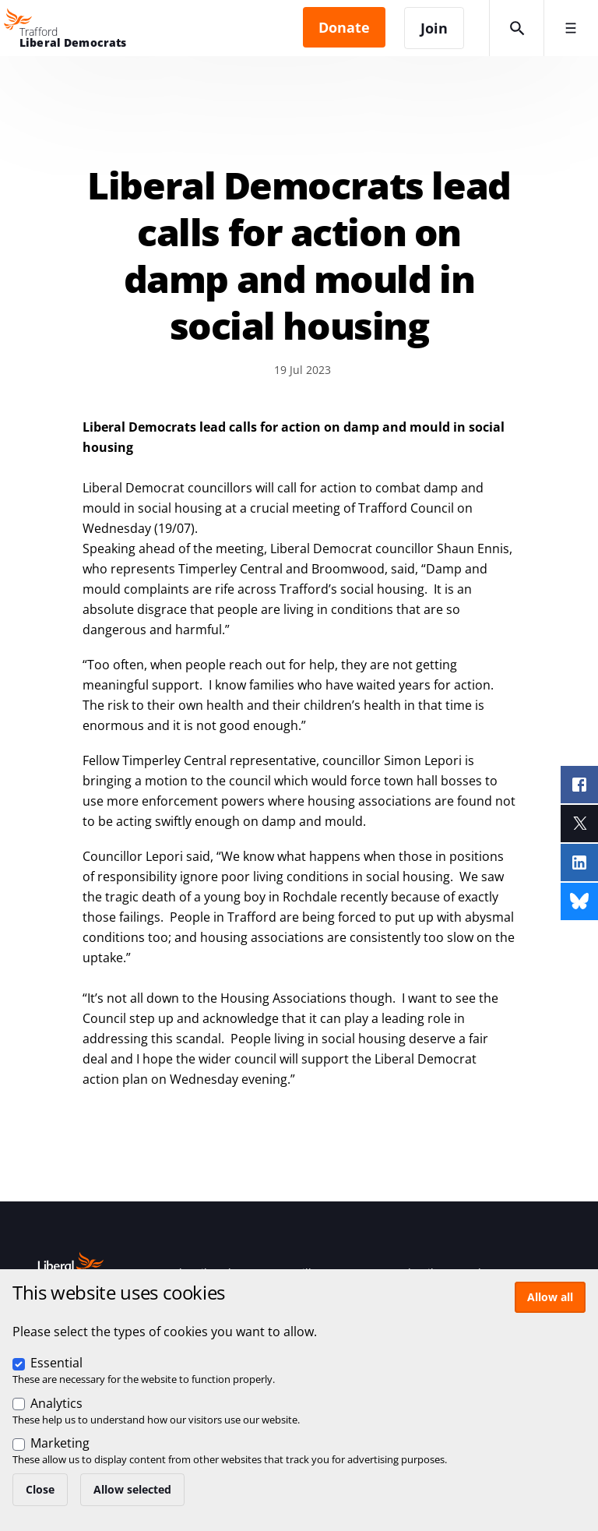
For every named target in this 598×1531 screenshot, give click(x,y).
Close (40, 1489)
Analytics (56, 1403)
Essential (56, 1362)
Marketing (60, 1443)
